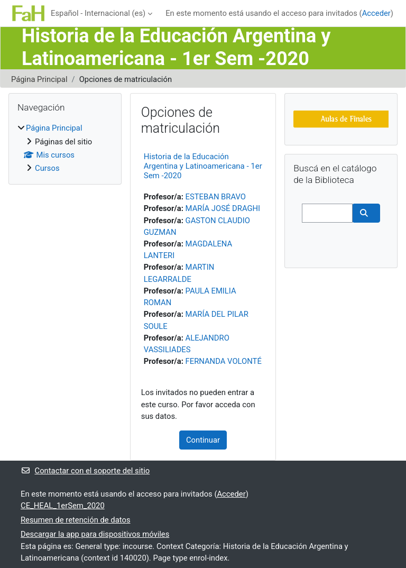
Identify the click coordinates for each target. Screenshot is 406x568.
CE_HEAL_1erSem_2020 (63, 505)
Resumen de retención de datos (76, 520)
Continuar (203, 440)
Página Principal (39, 79)
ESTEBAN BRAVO (216, 196)
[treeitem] (65, 148)
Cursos (47, 168)
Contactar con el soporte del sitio (85, 470)
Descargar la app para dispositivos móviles (95, 534)
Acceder (376, 13)
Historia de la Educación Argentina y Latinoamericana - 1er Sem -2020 (203, 166)
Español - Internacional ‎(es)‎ (98, 13)
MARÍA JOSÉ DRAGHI (223, 208)
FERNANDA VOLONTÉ (224, 361)
